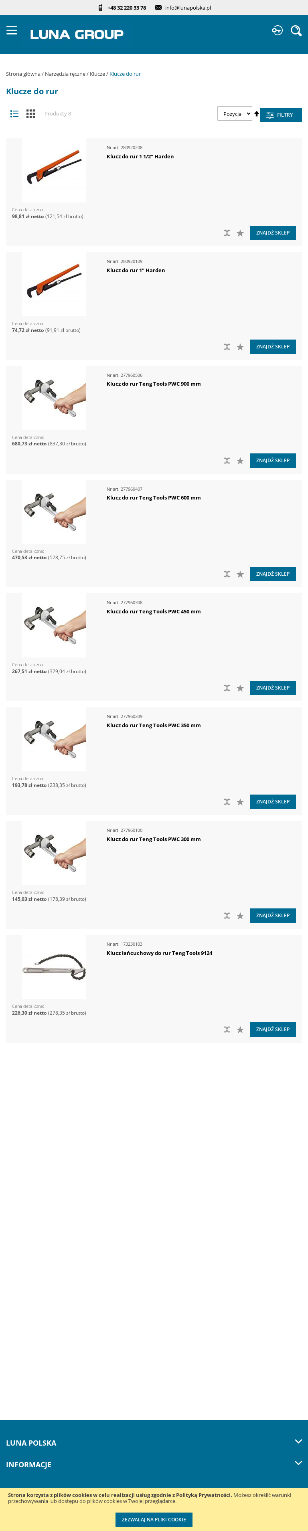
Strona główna (24, 73)
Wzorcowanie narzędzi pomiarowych (55, 1428)
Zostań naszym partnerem (41, 1221)
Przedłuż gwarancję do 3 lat (43, 1395)
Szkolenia (18, 1254)
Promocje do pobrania (35, 1329)
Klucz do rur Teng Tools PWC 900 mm (154, 383)
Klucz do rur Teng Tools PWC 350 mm (154, 725)
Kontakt (16, 1238)
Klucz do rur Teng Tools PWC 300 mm (154, 839)
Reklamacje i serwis (32, 1378)
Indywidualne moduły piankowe (48, 1460)
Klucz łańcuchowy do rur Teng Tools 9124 (159, 953)
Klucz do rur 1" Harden (136, 270)
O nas (14, 1188)
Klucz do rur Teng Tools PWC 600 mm (154, 497)
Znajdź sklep (273, 232)
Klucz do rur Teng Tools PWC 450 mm (154, 611)
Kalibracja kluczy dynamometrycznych (57, 1411)
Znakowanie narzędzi (34, 1444)
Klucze (98, 73)
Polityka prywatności (33, 1345)
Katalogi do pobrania (34, 1313)
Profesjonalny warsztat (36, 1362)
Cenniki (16, 1296)
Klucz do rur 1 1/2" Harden (140, 156)
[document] (154, 1509)
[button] (241, 233)
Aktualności (21, 1205)
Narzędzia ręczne (66, 73)
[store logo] (77, 34)
